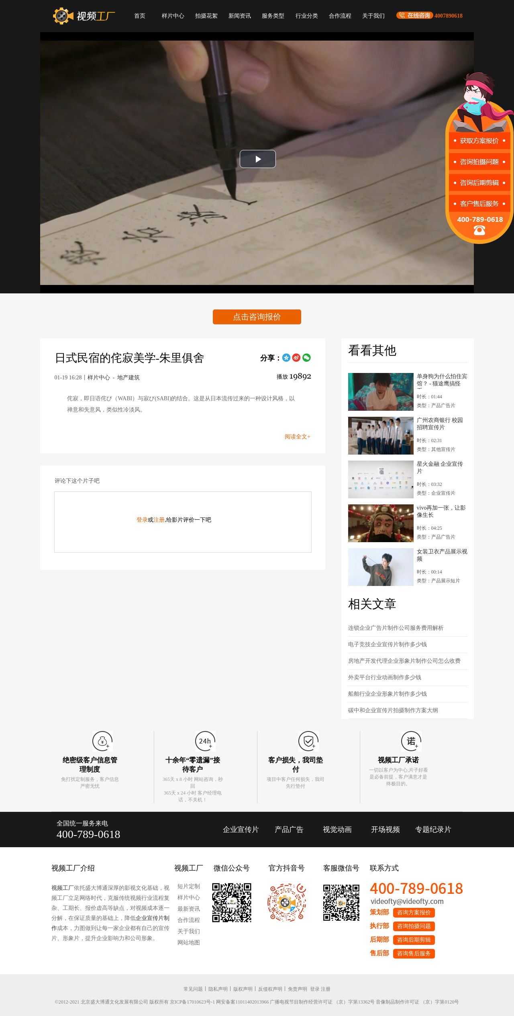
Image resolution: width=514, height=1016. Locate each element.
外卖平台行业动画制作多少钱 (384, 677)
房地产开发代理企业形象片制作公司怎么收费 (404, 661)
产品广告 (289, 830)
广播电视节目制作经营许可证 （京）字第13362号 (322, 1002)
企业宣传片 (241, 830)
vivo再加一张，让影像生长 (441, 511)
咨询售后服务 (414, 953)
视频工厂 (62, 888)
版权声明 (243, 989)
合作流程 (340, 16)
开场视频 (385, 830)
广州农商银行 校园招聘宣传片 (440, 423)
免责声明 (297, 989)
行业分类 (307, 16)
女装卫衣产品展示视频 (442, 555)
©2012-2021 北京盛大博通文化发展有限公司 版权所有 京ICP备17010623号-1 (135, 1002)
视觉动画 (337, 830)
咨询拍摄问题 (414, 926)
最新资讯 (188, 909)
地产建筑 (128, 378)
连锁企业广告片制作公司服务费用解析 (396, 628)
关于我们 (373, 16)
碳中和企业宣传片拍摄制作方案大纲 (393, 710)
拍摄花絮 (206, 16)
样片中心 (173, 16)
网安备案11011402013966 (242, 1002)
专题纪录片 (433, 830)
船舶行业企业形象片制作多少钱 (387, 694)
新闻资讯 (239, 16)
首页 (139, 16)
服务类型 (273, 16)
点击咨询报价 (257, 316)
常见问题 (193, 989)
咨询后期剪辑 (414, 940)
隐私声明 (218, 989)
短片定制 (188, 886)
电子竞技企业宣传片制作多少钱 (387, 644)
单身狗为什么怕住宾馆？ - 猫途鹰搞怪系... (442, 381)
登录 (142, 520)
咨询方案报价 (414, 912)
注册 (159, 520)
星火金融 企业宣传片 (440, 467)
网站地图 (188, 943)
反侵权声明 (270, 989)
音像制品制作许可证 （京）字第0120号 (417, 1002)
